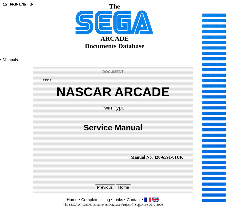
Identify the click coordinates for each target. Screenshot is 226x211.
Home (72, 200)
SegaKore (141, 205)
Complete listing (95, 200)
